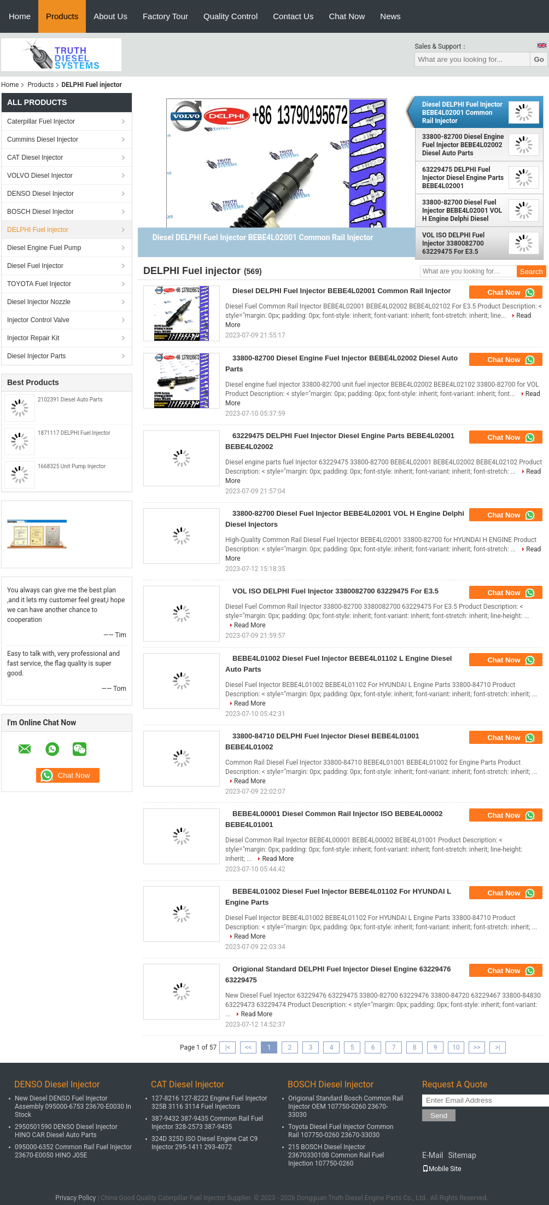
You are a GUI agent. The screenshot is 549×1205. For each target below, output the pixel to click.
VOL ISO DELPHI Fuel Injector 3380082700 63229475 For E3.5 (453, 243)
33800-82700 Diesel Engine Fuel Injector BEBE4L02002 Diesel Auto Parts (463, 145)
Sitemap (462, 1155)
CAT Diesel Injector (35, 157)
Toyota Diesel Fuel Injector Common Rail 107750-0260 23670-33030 (340, 1131)
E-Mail (432, 1155)
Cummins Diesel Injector (42, 139)
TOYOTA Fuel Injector (39, 284)
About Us (110, 16)
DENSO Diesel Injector (40, 193)
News (390, 16)
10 (456, 1047)
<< (248, 1047)
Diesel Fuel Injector (35, 266)
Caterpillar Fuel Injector (41, 121)
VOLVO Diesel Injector (40, 175)
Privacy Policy (75, 1198)
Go (539, 59)
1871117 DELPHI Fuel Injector (74, 433)
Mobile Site (442, 1169)
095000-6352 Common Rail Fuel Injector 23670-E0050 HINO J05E (73, 1151)
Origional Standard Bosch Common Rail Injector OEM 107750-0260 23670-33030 (345, 1107)
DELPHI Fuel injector (37, 230)
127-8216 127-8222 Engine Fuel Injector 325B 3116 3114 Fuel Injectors (209, 1102)
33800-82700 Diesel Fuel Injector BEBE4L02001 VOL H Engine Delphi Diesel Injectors (462, 211)
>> (477, 1047)
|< (227, 1047)
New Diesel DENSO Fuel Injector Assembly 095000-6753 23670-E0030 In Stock (73, 1107)
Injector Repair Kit (33, 338)
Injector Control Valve (38, 320)
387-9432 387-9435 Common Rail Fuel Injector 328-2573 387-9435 (207, 1123)
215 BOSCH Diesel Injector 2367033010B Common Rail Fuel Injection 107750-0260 (336, 1155)
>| (497, 1047)
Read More (250, 625)
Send (438, 1115)
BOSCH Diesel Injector (40, 212)
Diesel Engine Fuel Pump (44, 248)
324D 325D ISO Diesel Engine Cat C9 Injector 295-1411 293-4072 (204, 1143)
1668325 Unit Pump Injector (72, 466)
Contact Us (293, 16)
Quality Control (230, 16)
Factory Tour (165, 16)
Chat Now (347, 16)
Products (62, 16)
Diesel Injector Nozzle (39, 302)
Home (20, 16)
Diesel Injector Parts (36, 356)
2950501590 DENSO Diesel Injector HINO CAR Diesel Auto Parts (66, 1131)
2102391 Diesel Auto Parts (70, 400)
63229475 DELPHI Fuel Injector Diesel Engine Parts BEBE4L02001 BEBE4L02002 (463, 178)
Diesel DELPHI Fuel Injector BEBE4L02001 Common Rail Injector (462, 113)
